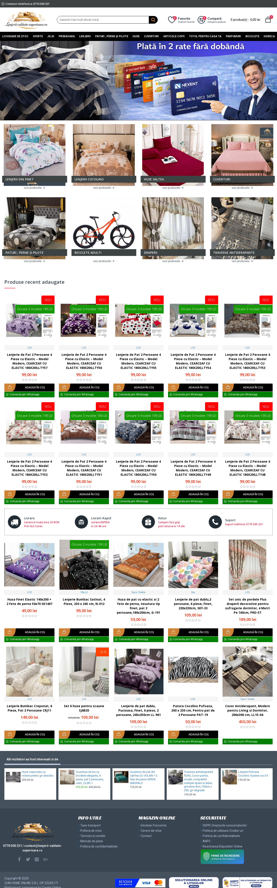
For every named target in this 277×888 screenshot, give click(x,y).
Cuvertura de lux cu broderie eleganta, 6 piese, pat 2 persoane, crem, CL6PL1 (90, 777)
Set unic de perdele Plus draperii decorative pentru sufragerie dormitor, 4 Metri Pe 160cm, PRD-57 (247, 606)
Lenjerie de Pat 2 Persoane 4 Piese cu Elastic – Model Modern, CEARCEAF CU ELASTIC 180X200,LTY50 (138, 468)
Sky (193, 592)
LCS (29, 347)
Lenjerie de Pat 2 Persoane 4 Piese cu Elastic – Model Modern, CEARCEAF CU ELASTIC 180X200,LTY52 (29, 468)
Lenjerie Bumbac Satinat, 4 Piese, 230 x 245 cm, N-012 (84, 601)
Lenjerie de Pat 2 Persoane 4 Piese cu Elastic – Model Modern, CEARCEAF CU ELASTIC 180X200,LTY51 (83, 468)
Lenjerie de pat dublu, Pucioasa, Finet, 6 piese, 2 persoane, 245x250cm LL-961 (138, 710)
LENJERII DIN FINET (19, 179)
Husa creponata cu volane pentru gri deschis (37, 773)
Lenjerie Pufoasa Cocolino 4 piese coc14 (253, 773)
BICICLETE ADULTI (88, 252)
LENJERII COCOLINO (89, 179)
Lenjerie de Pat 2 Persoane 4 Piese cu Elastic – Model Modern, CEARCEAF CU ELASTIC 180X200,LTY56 (83, 361)
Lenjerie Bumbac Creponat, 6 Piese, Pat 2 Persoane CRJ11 (29, 708)
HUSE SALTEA (154, 179)
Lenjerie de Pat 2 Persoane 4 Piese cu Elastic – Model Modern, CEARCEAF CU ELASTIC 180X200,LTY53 (247, 361)
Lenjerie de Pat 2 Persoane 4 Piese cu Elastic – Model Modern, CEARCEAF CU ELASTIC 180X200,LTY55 (138, 361)
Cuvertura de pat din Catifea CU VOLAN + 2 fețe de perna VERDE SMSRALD (143, 777)
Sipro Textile (138, 592)
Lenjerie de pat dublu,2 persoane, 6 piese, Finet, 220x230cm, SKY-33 (193, 603)
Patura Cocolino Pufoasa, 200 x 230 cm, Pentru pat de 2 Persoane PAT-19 (193, 710)
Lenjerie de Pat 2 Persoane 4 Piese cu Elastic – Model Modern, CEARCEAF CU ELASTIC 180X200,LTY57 (29, 361)
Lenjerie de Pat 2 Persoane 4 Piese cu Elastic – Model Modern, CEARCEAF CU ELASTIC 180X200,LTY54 (193, 361)
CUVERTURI (221, 179)
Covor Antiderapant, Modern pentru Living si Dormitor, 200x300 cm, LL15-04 (247, 710)
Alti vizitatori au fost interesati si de (32, 759)
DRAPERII (150, 252)
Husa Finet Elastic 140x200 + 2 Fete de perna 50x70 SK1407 (29, 601)
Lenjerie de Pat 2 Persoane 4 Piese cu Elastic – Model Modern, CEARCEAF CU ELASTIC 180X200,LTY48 (247, 468)
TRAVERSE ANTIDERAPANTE (234, 252)
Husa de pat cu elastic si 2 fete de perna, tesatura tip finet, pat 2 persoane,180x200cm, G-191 (138, 606)
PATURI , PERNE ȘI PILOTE (24, 252)
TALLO (84, 592)
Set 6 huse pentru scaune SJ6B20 (84, 708)
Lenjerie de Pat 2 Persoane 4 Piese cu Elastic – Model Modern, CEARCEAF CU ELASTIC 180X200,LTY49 (193, 468)
